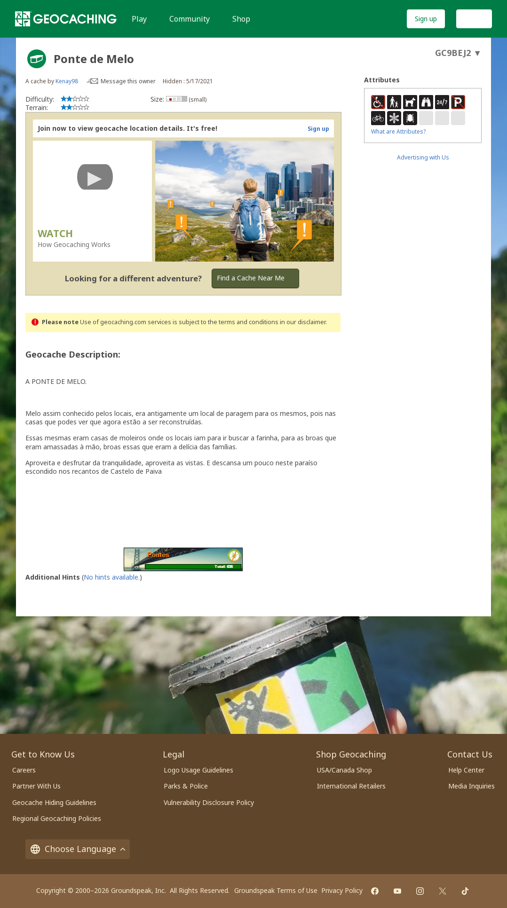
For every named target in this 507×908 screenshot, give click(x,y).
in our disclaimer (302, 322)
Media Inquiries (471, 785)
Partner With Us (36, 785)
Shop (241, 19)
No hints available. (112, 577)
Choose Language (78, 848)
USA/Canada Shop (344, 769)
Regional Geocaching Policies (56, 818)
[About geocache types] (36, 59)
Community (189, 19)
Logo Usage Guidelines (198, 769)
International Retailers (351, 785)
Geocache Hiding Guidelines (54, 802)
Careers (24, 769)
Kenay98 (66, 81)
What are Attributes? (398, 131)
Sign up (426, 18)
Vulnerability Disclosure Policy (209, 802)
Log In (474, 18)
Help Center (466, 769)
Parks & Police (186, 785)
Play (139, 19)
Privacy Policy (342, 890)
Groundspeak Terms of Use (275, 890)
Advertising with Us (423, 157)
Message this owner (128, 81)
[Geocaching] (66, 18)
